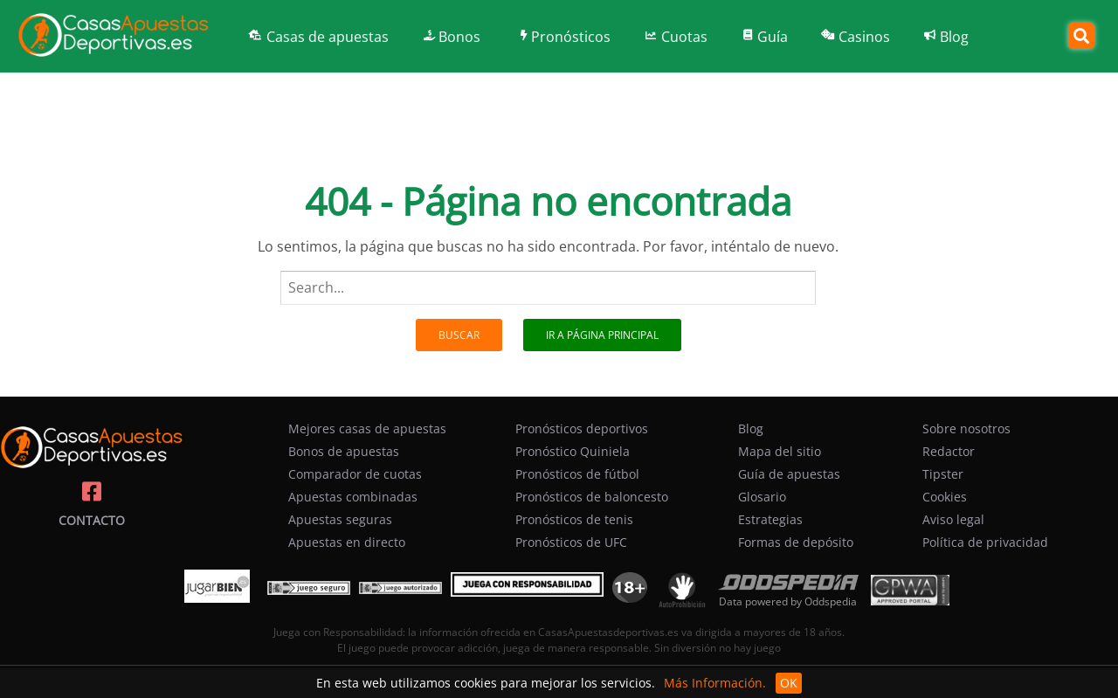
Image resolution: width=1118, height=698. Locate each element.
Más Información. (715, 682)
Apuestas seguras (340, 519)
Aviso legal (953, 519)
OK (788, 682)
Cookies (944, 496)
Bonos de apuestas (343, 451)
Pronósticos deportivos (581, 428)
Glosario (762, 496)
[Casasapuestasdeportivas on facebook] (91, 492)
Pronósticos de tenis (574, 519)
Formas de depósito (795, 542)
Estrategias (770, 519)
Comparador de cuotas (355, 474)
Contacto (92, 520)
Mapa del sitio (779, 451)
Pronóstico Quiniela (572, 451)
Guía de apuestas (789, 474)
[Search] (1081, 36)
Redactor (948, 451)
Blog (750, 428)
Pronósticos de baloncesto (591, 496)
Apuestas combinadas (353, 496)
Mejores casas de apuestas (367, 428)
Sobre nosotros (966, 428)
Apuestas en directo (346, 542)
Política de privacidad (985, 542)
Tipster (942, 474)
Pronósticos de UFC (571, 542)
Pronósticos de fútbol (577, 474)
